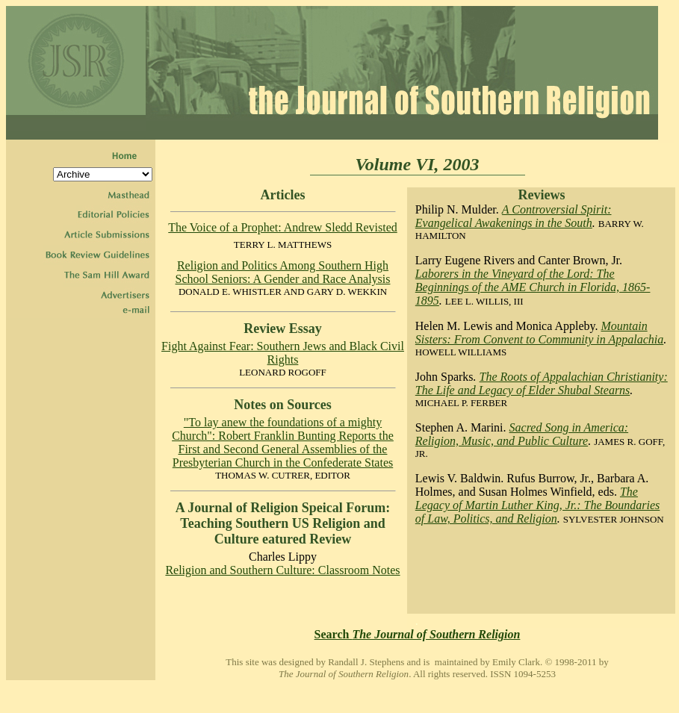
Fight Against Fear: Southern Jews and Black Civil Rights (282, 353)
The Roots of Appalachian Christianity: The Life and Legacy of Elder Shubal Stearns (541, 383)
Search (417, 634)
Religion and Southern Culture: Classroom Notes (282, 570)
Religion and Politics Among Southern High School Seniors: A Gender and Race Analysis (283, 272)
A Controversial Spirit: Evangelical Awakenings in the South (513, 216)
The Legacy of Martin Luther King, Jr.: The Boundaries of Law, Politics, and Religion (537, 505)
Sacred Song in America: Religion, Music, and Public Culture (521, 434)
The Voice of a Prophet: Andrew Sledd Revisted (282, 227)
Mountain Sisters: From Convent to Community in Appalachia (539, 333)
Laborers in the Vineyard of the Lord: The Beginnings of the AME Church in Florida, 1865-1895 (533, 287)
